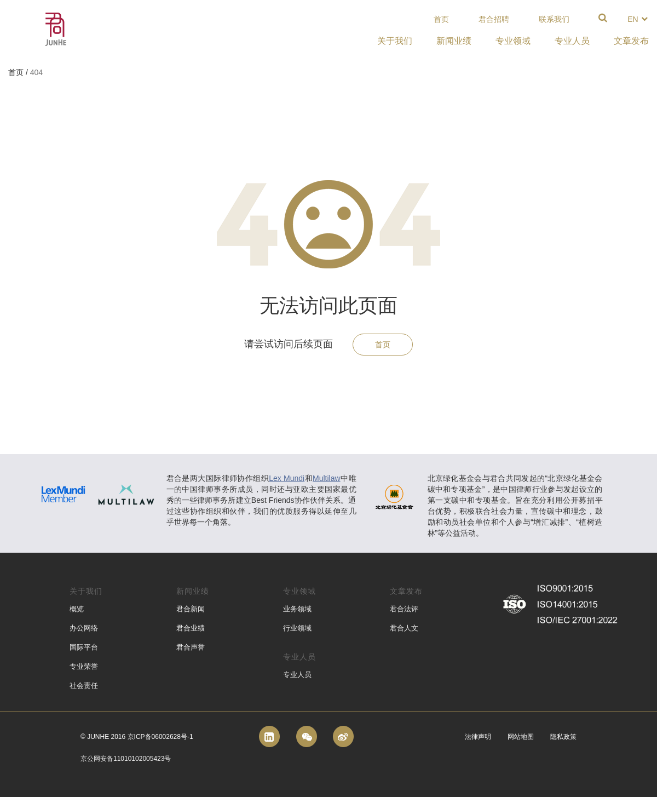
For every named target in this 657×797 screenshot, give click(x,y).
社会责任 (84, 685)
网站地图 (521, 737)
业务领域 (297, 609)
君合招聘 (494, 19)
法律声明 (478, 737)
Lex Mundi (286, 478)
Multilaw (327, 478)
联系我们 (554, 19)
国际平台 (84, 647)
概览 (77, 609)
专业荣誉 (84, 666)
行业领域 (297, 628)
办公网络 (84, 628)
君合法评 (404, 609)
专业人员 (297, 674)
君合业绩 (190, 628)
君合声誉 (190, 647)
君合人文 (404, 628)
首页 (441, 19)
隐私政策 (563, 737)
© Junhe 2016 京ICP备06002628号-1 (136, 737)
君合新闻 (190, 609)
